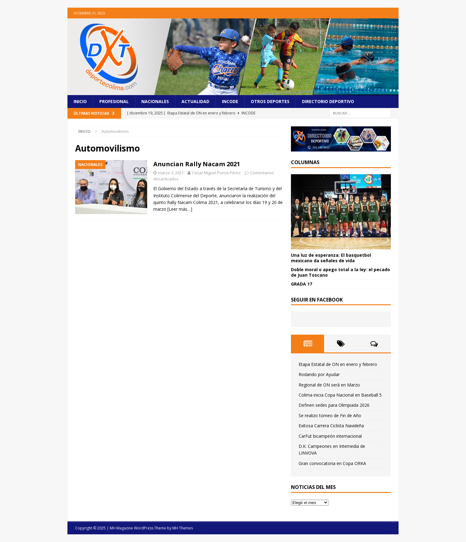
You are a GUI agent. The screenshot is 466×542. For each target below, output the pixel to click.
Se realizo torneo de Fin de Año (330, 415)
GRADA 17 (301, 284)
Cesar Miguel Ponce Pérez (216, 172)
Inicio (80, 101)
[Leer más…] (179, 209)
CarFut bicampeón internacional (330, 436)
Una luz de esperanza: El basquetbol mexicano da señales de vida (331, 257)
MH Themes (182, 528)
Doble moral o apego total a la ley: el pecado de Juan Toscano (340, 272)
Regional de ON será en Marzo (329, 385)
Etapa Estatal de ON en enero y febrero (338, 364)
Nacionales (155, 101)
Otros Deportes (270, 101)
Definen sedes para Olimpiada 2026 (334, 405)
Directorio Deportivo (328, 101)
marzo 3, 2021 (171, 172)
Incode (230, 101)
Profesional (114, 101)
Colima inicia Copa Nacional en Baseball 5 (340, 395)
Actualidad (195, 101)
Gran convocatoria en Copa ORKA (332, 463)
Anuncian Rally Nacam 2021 (196, 164)
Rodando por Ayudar (319, 374)
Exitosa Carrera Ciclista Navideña (331, 426)
